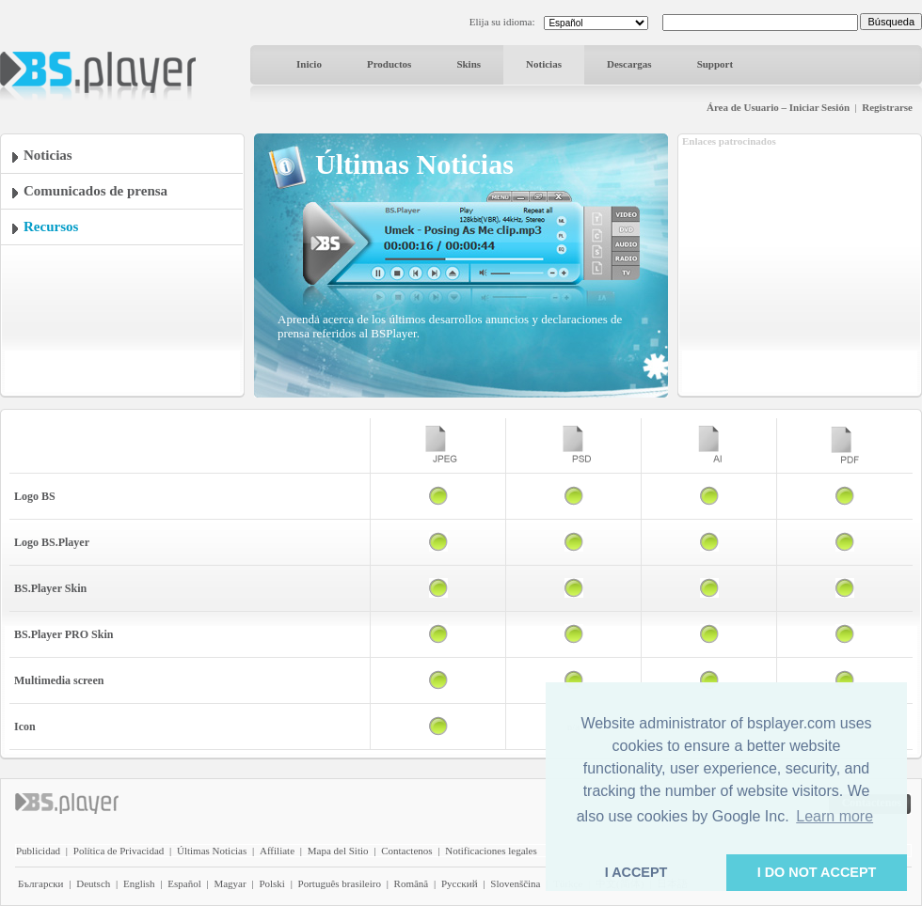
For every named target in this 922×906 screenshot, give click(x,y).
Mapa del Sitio (338, 850)
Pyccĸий (459, 883)
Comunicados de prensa (95, 190)
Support (715, 64)
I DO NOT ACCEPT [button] (817, 872)
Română (411, 883)
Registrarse (887, 107)
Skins (468, 64)
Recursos (51, 226)
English (139, 883)
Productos (389, 64)
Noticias (544, 64)
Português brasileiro (339, 883)
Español (183, 883)
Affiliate (277, 850)
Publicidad (38, 850)
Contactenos (406, 850)
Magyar (230, 883)
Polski (272, 883)
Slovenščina (515, 883)
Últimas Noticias (211, 850)
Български (41, 883)
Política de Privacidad (119, 850)
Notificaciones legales (490, 850)
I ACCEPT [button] (636, 872)
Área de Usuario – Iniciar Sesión (778, 107)
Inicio (309, 64)
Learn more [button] (834, 816)
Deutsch (93, 883)
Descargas (629, 64)
